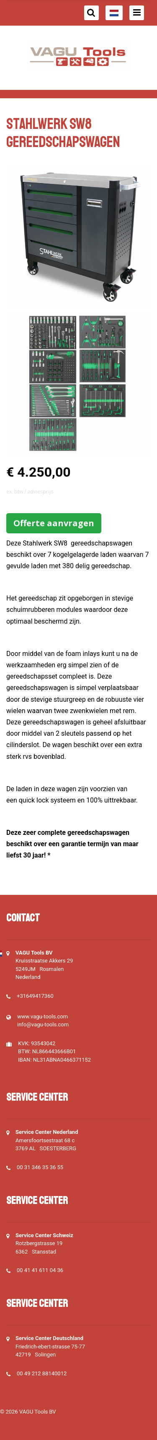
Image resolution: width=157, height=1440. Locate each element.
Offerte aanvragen (53, 523)
